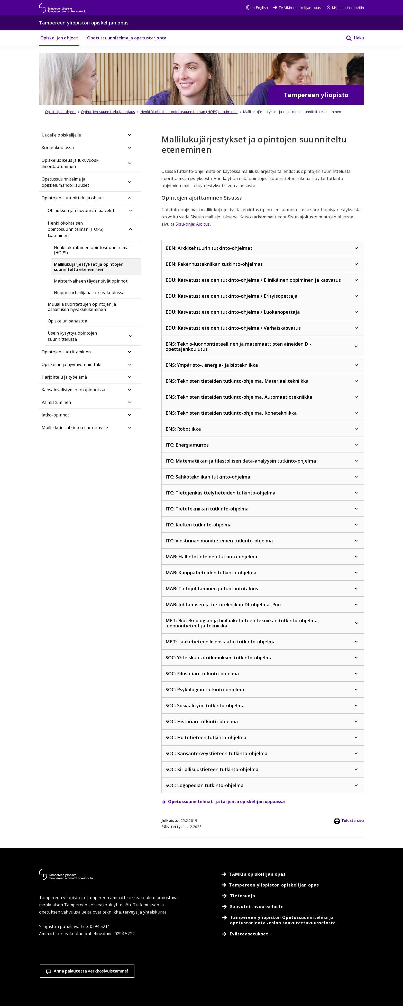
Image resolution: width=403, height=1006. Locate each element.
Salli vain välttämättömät (366, 982)
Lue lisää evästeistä (178, 994)
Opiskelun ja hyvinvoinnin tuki (72, 364)
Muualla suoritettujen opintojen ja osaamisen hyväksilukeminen (82, 306)
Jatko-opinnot (55, 415)
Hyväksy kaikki (305, 982)
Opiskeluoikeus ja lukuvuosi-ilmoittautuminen (70, 163)
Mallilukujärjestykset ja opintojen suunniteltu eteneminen (89, 266)
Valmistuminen (56, 402)
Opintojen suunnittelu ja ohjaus (73, 198)
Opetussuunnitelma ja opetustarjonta (126, 38)
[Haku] (352, 38)
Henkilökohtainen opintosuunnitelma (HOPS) (91, 250)
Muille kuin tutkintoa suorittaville (75, 427)
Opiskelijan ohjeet (59, 38)
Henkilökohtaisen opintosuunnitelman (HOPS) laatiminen (76, 229)
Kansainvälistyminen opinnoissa (73, 390)
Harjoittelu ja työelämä (64, 377)
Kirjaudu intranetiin (345, 7)
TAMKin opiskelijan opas (297, 7)
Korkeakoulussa (58, 147)
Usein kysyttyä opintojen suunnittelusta (72, 336)
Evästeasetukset (244, 982)
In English (257, 7)
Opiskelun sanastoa (67, 321)
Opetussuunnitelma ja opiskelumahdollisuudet (65, 182)
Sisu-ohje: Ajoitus (193, 224)
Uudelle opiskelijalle (61, 135)
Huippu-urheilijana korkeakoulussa (89, 292)
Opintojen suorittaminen (66, 352)
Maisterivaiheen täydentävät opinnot (90, 281)
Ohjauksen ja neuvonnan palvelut (81, 210)
